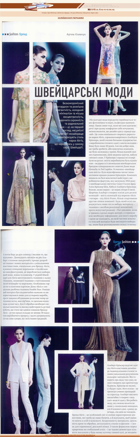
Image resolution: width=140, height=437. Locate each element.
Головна (44, 13)
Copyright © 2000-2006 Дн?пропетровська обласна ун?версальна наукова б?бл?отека (70, 436)
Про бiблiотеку (52, 13)
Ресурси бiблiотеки (76, 13)
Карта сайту (94, 13)
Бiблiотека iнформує (64, 13)
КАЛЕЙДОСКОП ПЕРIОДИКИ (71, 18)
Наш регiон (86, 13)
